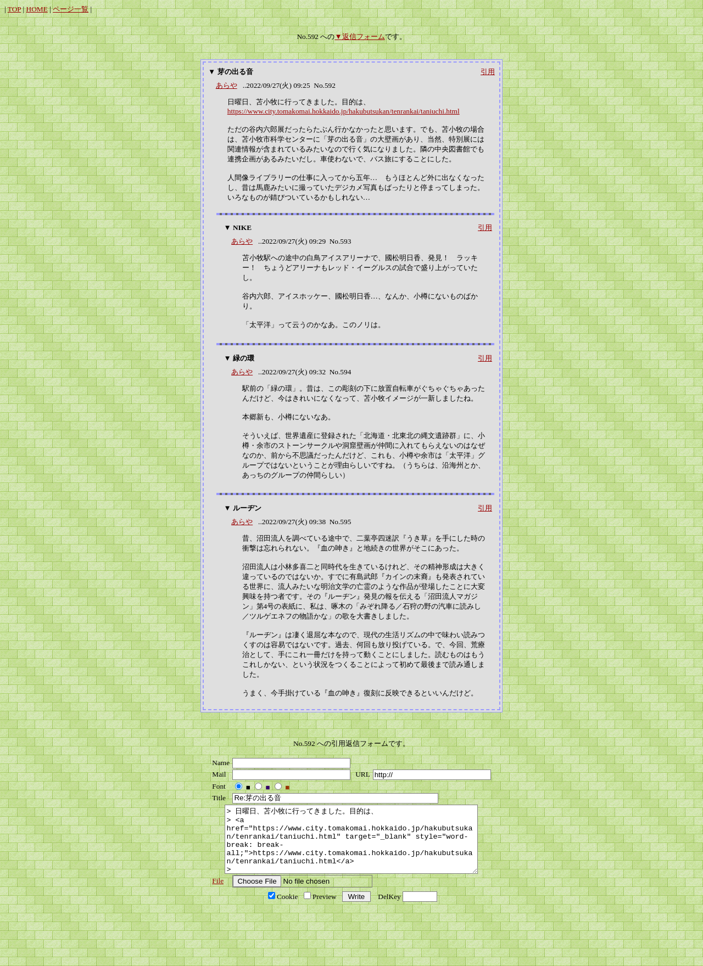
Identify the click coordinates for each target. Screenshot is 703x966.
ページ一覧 (70, 9)
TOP (14, 9)
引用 (488, 72)
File (215, 894)
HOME (37, 9)
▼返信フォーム (359, 36)
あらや (226, 85)
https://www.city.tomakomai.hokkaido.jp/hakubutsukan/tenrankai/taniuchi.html (343, 111)
